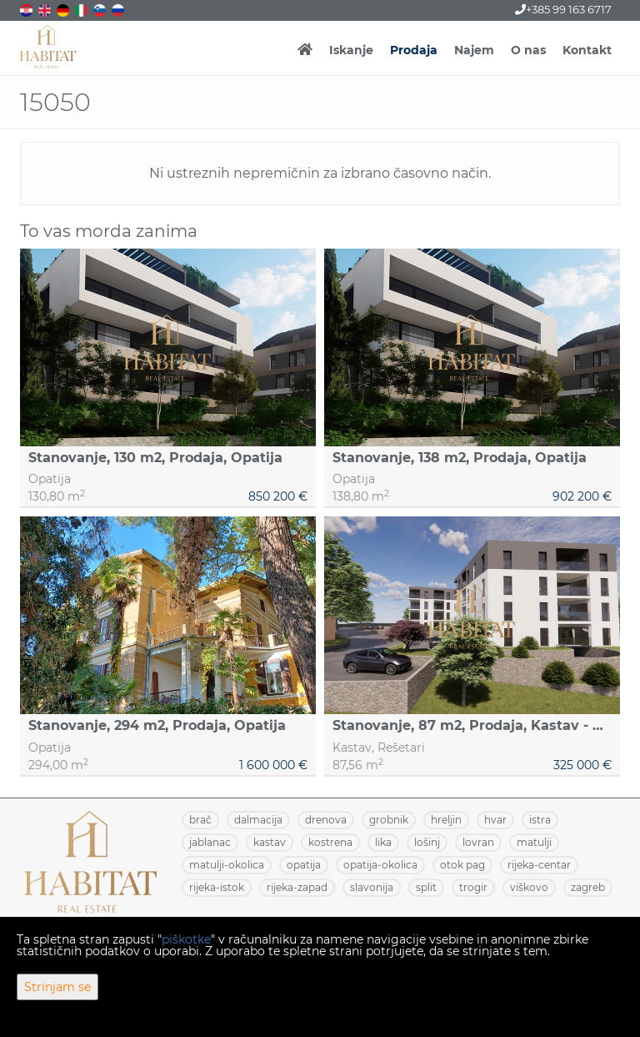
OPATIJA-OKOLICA (380, 864)
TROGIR (473, 887)
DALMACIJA (258, 819)
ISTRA (540, 819)
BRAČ (200, 819)
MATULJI (534, 842)
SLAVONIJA (371, 887)
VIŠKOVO (529, 887)
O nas (528, 50)
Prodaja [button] (414, 50)
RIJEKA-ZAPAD (297, 887)
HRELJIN (446, 819)
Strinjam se (57, 986)
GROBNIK (388, 819)
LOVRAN (478, 842)
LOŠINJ (427, 842)
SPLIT (426, 887)
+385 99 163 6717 (563, 9)
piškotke (186, 939)
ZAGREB (588, 887)
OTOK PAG (462, 864)
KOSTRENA (330, 842)
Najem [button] (474, 50)
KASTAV (269, 842)
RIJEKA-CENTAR (539, 864)
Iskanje (351, 50)
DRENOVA (326, 819)
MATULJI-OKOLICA (226, 864)
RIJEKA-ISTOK (216, 887)
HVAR (495, 819)
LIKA (383, 842)
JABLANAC (210, 842)
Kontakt (587, 50)
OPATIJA (304, 864)
